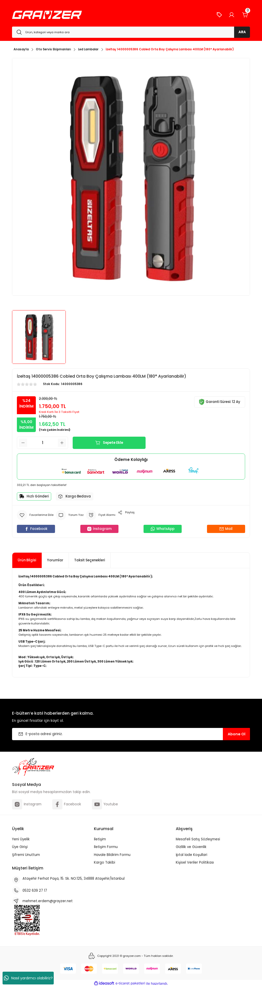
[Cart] (245, 14)
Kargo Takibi (104, 862)
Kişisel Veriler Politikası (195, 862)
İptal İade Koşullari (191, 854)
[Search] (131, 32)
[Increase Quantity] (62, 443)
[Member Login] (231, 15)
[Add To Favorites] (35, 515)
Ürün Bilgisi (27, 560)
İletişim (100, 839)
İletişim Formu (106, 846)
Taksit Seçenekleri (89, 560)
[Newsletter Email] (131, 734)
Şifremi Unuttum (26, 854)
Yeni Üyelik (21, 839)
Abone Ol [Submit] (236, 734)
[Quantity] (42, 443)
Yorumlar (55, 560)
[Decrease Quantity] (23, 443)
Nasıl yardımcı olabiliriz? (28, 978)
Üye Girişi (20, 846)
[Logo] (47, 14)
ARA (242, 32)
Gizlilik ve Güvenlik (191, 846)
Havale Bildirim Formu (112, 854)
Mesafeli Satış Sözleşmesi (198, 839)
